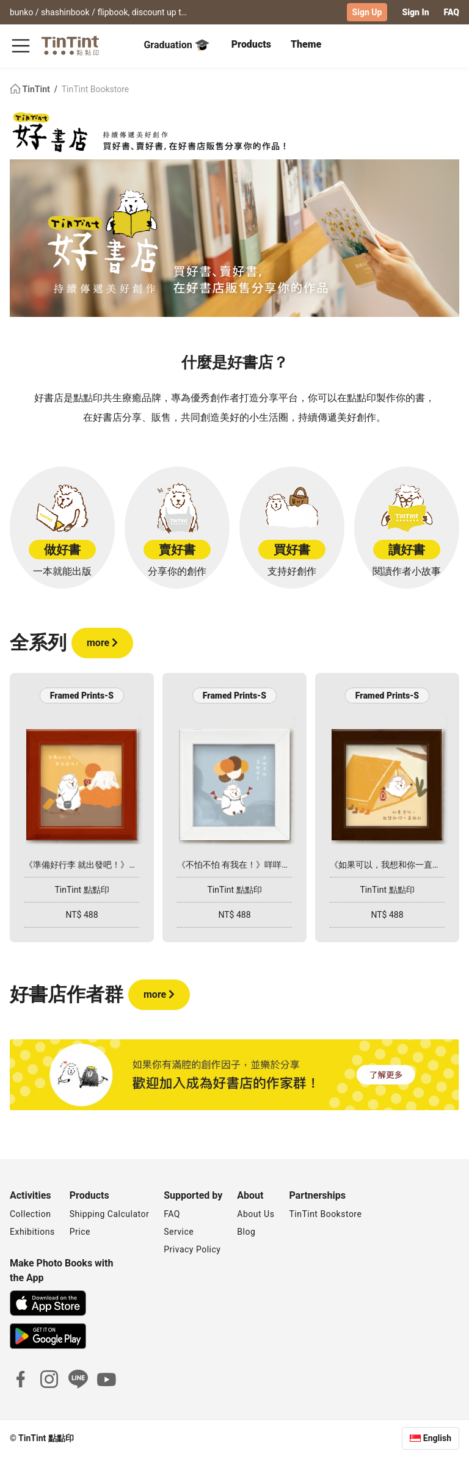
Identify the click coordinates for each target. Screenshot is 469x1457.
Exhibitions (32, 1232)
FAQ (451, 12)
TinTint (31, 89)
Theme (306, 44)
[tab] (251, 45)
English (437, 1438)
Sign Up (367, 12)
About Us (255, 1214)
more (102, 643)
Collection (30, 1214)
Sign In (415, 12)
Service (179, 1232)
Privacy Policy (192, 1249)
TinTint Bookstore (95, 89)
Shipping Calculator (110, 1214)
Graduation (176, 45)
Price (80, 1232)
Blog (246, 1232)
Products (251, 44)
